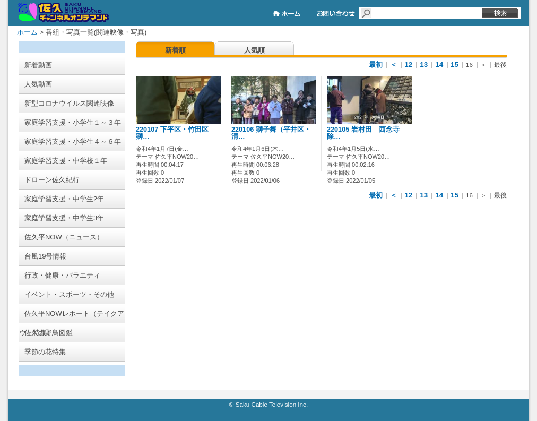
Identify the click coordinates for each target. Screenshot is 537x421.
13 (424, 64)
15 (454, 64)
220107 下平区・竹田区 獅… (172, 133)
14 (439, 64)
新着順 (175, 50)
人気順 (254, 50)
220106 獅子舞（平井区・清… (271, 133)
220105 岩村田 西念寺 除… (366, 133)
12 (408, 64)
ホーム (27, 32)
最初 (376, 64)
